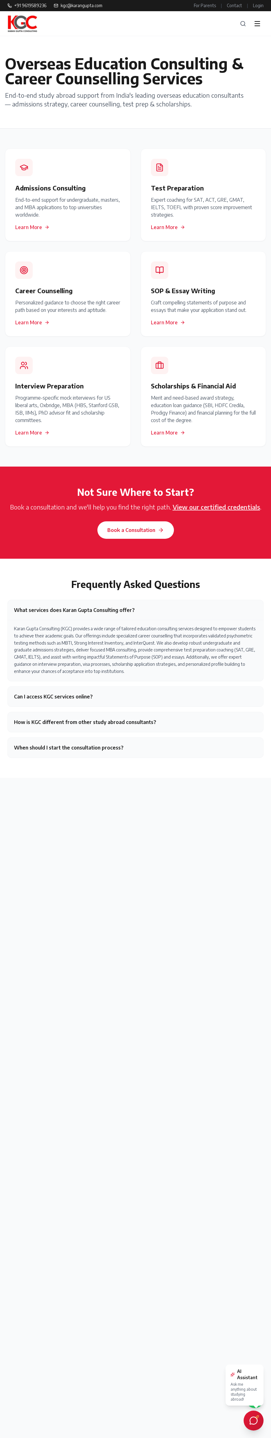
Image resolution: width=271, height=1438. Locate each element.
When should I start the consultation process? (69, 748)
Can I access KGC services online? (53, 696)
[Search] (243, 23)
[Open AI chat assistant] (254, 1421)
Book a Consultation (135, 530)
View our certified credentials (216, 507)
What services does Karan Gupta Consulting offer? (74, 610)
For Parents (205, 5)
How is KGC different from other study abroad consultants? (85, 722)
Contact (234, 5)
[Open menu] (257, 23)
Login (258, 5)
